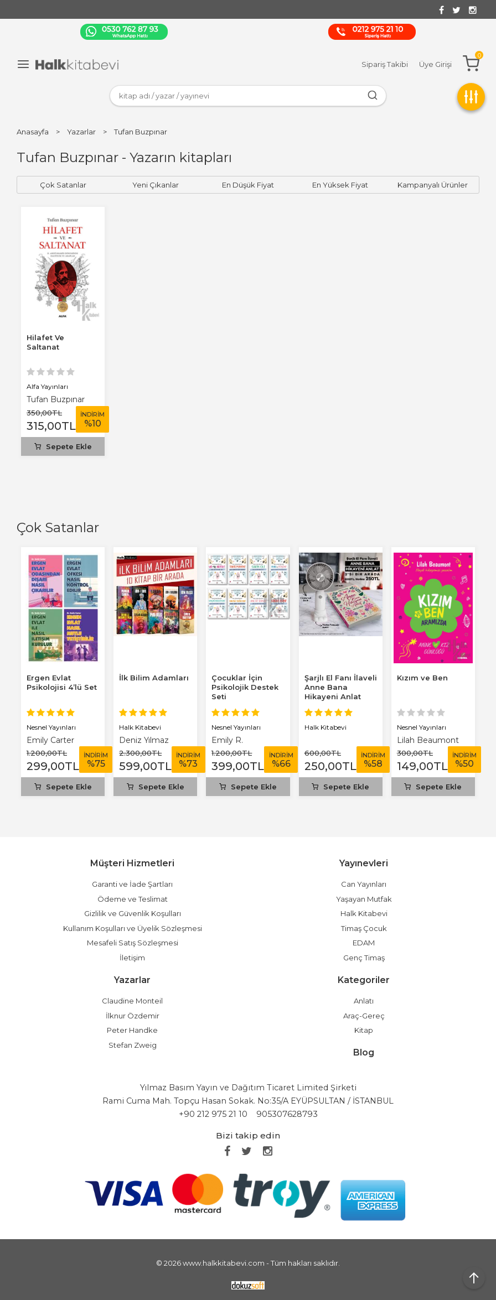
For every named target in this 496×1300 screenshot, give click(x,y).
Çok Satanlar (58, 527)
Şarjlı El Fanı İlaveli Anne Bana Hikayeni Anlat (340, 687)
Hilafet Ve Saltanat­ (45, 342)
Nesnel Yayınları (51, 727)
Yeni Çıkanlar (155, 184)
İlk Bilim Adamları (154, 677)
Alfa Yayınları (47, 386)
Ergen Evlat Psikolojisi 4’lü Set (62, 682)
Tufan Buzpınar (56, 399)
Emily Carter (50, 740)
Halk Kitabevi (140, 727)
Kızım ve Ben (422, 677)
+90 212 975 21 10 (213, 1114)
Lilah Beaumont (428, 740)
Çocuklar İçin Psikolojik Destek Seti (244, 687)
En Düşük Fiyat (248, 184)
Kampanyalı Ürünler (432, 184)
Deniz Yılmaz (144, 740)
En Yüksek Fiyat (340, 184)
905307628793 (287, 1114)
